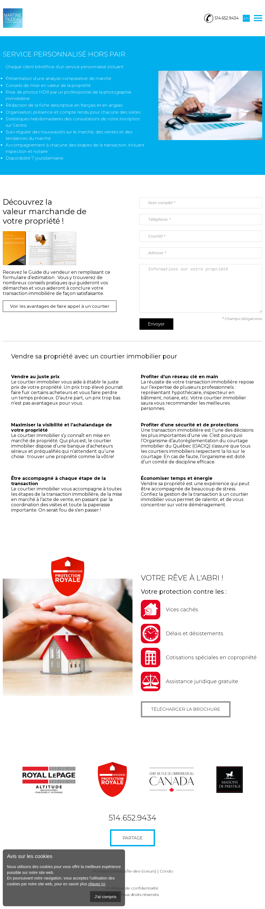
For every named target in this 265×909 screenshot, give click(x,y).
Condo (166, 871)
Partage (132, 838)
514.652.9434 (132, 818)
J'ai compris (105, 896)
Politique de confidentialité (132, 888)
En (246, 18)
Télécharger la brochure (188, 709)
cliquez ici (96, 884)
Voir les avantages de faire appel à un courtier (62, 306)
